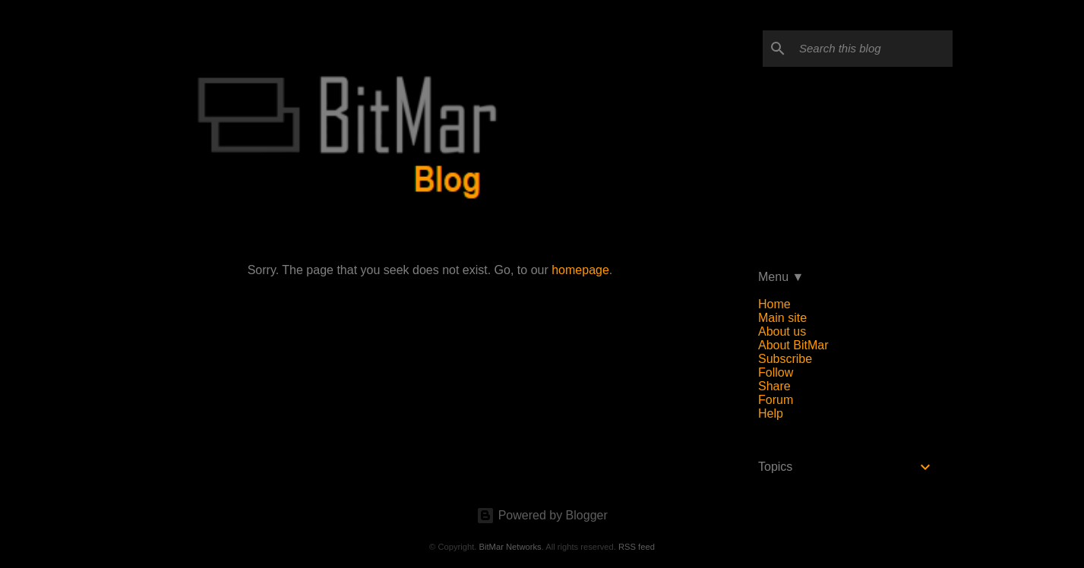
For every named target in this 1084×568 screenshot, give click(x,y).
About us (782, 331)
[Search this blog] (873, 48)
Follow (775, 372)
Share (774, 386)
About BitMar (793, 345)
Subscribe (785, 358)
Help (770, 413)
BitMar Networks (510, 546)
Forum (775, 399)
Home (774, 304)
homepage (580, 269)
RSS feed (636, 546)
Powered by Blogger (542, 515)
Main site (782, 317)
